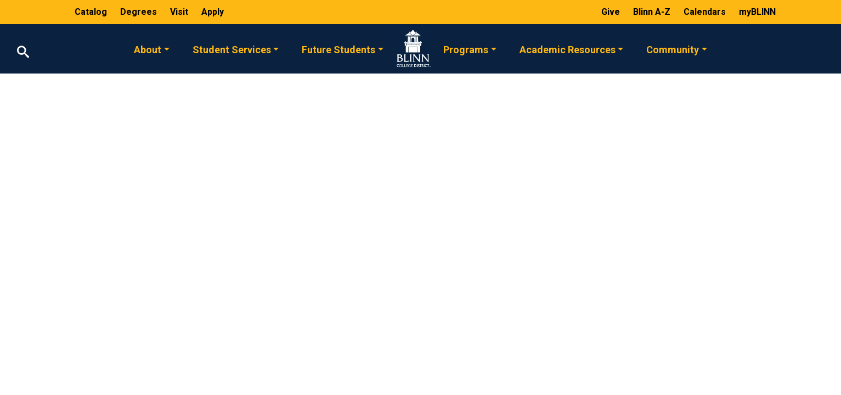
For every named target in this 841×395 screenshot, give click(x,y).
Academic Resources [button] (568, 48)
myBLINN (757, 12)
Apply (212, 12)
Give (611, 12)
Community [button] (672, 48)
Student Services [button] (232, 48)
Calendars (706, 12)
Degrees (138, 12)
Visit (180, 12)
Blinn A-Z (653, 12)
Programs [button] (465, 48)
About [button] (147, 48)
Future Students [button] (338, 48)
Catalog (92, 12)
